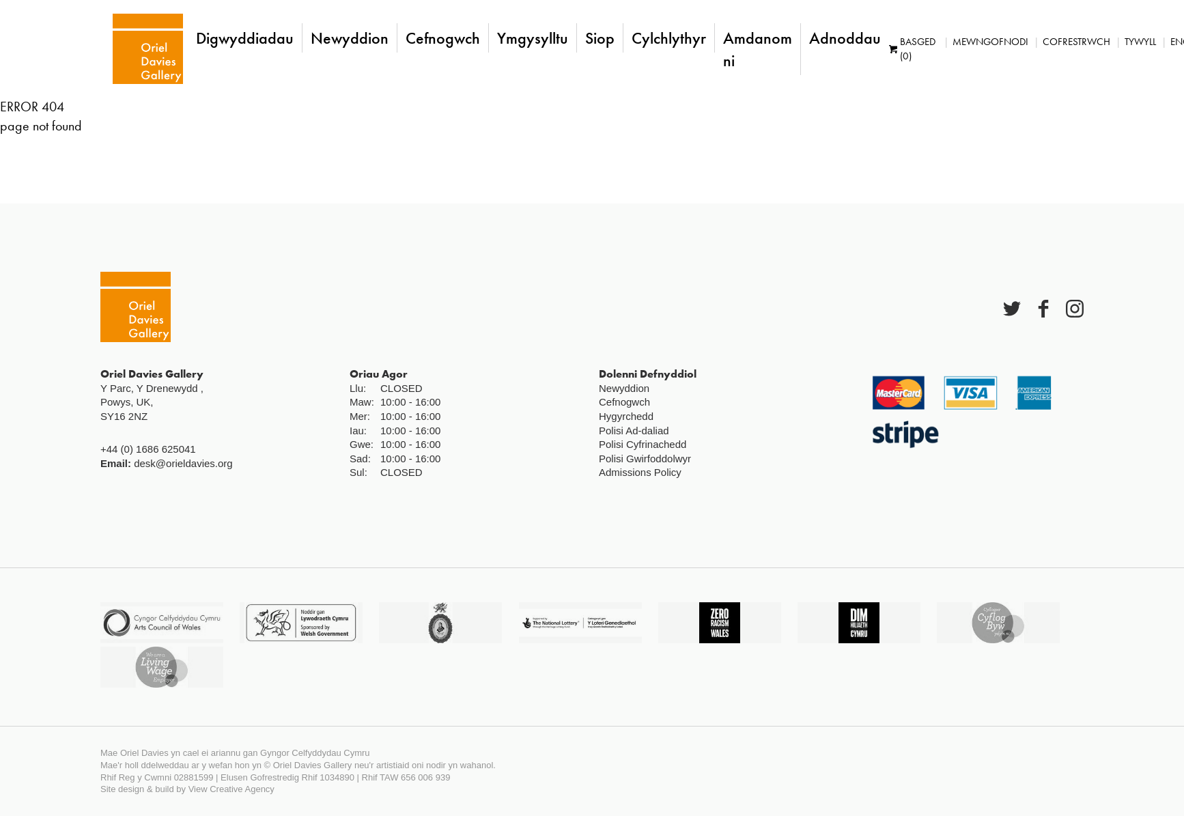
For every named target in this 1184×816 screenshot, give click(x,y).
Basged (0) (909, 49)
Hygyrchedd (626, 416)
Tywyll (1137, 41)
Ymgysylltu (529, 37)
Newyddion (346, 37)
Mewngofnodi (987, 41)
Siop (596, 37)
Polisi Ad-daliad (634, 430)
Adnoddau (841, 37)
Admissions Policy (640, 472)
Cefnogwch (439, 37)
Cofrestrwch (1073, 41)
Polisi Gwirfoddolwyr (645, 458)
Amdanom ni (754, 49)
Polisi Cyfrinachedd (642, 444)
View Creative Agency (231, 789)
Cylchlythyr (665, 37)
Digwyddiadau (241, 37)
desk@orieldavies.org (183, 463)
